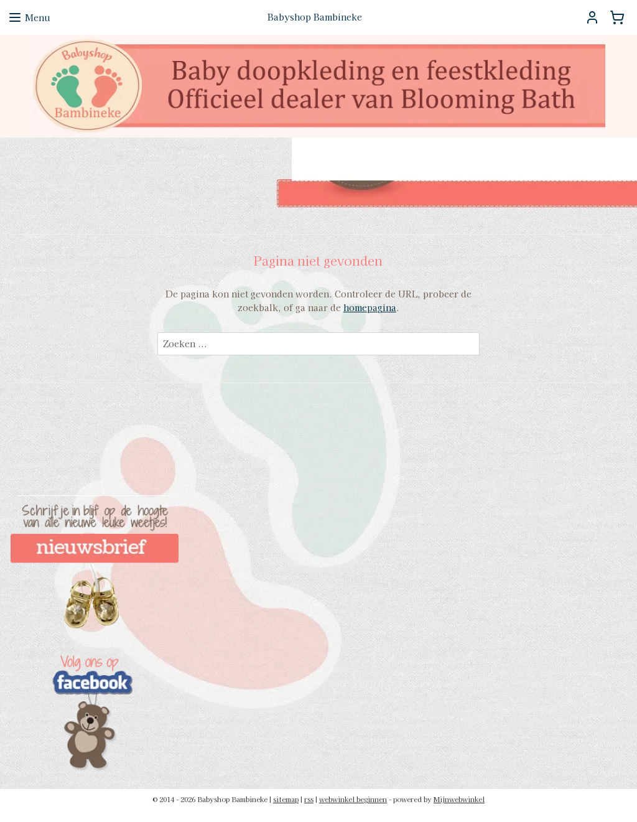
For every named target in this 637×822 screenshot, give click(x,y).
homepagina (369, 307)
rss (309, 799)
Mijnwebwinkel (459, 799)
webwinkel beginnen (353, 799)
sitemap (286, 799)
